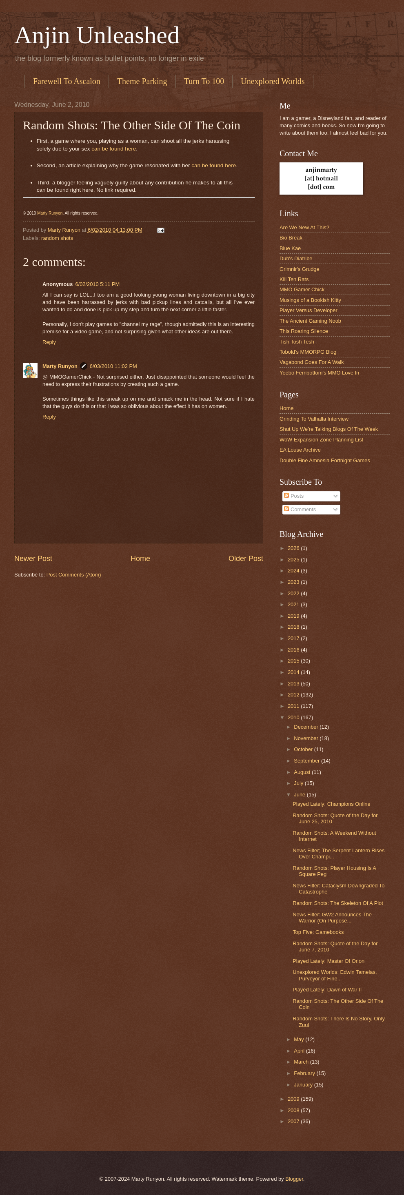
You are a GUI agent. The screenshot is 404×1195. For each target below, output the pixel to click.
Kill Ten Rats (294, 279)
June (300, 794)
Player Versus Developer (308, 310)
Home (140, 558)
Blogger (294, 1179)
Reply (49, 342)
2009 (294, 1099)
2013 (294, 684)
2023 (294, 582)
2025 (294, 559)
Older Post (246, 558)
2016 (294, 650)
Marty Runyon (49, 213)
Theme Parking (142, 81)
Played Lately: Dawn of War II (327, 990)
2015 (294, 661)
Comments (300, 509)
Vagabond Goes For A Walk (312, 362)
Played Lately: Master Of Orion (328, 961)
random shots (57, 238)
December (307, 727)
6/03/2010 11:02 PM (113, 366)
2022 (294, 593)
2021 (294, 604)
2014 (294, 672)
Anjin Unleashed (97, 35)
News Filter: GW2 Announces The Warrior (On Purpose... (332, 917)
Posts (294, 496)
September (307, 761)
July (299, 783)
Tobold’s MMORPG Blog (308, 352)
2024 (294, 571)
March (302, 1062)
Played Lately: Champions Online (331, 804)
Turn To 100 (204, 81)
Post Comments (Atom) (74, 575)
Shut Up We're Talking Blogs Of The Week (329, 429)
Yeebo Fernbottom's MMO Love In (319, 373)
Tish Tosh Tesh (297, 342)
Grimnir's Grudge (300, 269)
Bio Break (291, 238)
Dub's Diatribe (296, 258)
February (305, 1073)
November (307, 738)
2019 (294, 616)
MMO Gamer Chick (302, 289)
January (304, 1085)
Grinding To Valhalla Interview (314, 419)
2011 (294, 706)
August (303, 772)
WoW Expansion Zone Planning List (321, 440)
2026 (294, 548)
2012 (294, 695)
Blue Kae (290, 248)
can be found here (113, 149)
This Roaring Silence (304, 331)
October (304, 749)
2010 (294, 717)
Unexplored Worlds (272, 81)
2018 (294, 627)
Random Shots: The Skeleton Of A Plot (338, 903)
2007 (294, 1121)
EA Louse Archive (300, 450)
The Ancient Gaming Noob (310, 321)
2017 (294, 638)
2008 (294, 1110)
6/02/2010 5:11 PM (97, 284)
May (299, 1039)
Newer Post (33, 558)
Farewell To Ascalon (66, 81)
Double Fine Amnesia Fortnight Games (325, 460)
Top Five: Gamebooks (318, 932)
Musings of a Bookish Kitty (310, 300)
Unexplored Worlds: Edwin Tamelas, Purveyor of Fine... (335, 975)
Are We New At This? (304, 227)
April (300, 1051)
